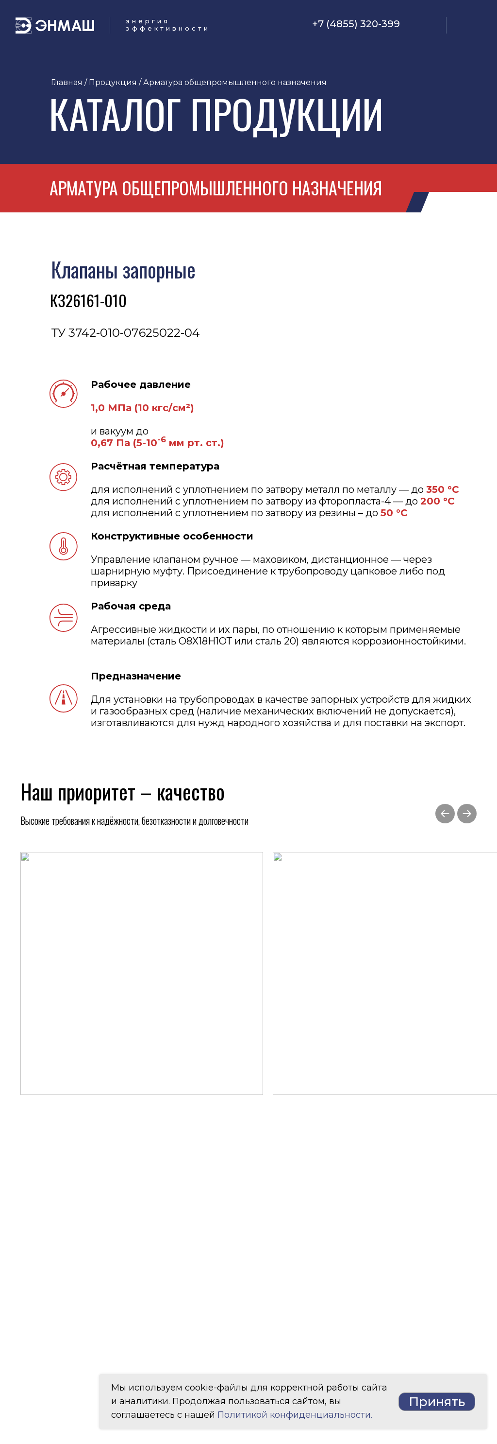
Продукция (113, 82)
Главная (67, 82)
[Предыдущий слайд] (445, 813)
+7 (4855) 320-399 (356, 24)
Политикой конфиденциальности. (294, 1414)
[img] (423, 25)
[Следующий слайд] (467, 813)
